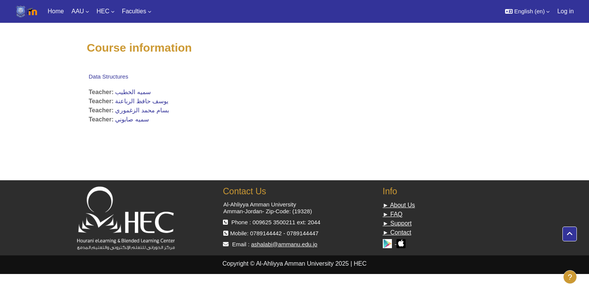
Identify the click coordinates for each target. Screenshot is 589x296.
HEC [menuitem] (102, 11)
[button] (527, 11)
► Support (397, 223)
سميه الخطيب (132, 92)
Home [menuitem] (56, 11)
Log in (565, 11)
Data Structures (108, 76)
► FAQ (393, 214)
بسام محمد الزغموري (142, 110)
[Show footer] (570, 277)
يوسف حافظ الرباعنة (141, 101)
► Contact (397, 232)
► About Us (399, 205)
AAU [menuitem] (77, 11)
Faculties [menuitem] (134, 11)
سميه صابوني (131, 119)
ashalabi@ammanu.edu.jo (284, 244)
